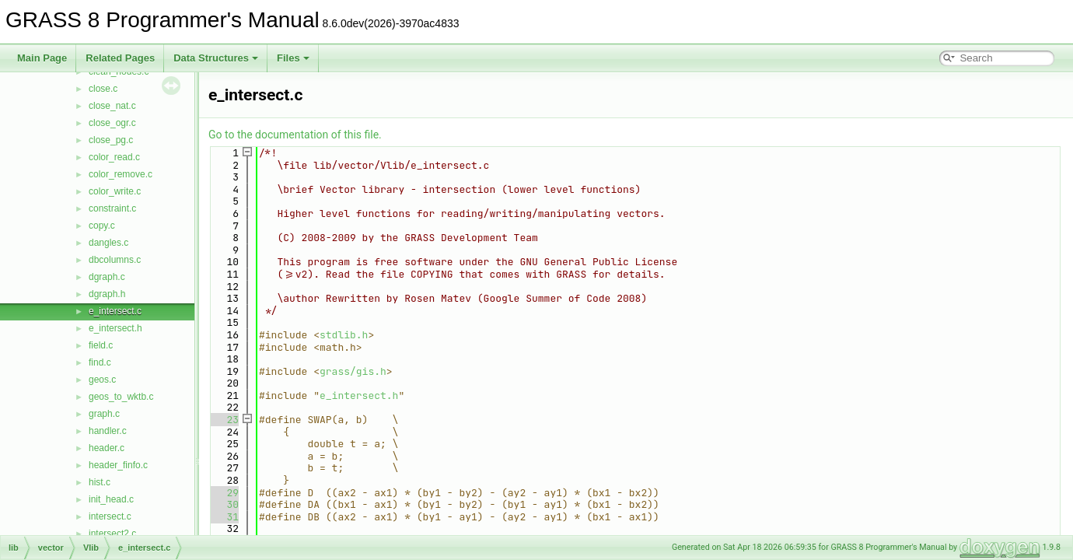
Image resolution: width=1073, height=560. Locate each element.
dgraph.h (107, 294)
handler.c (108, 430)
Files (293, 58)
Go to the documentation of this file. (295, 134)
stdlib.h (344, 334)
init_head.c (111, 499)
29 (223, 492)
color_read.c (114, 157)
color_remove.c (120, 174)
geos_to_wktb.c (121, 396)
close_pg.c (111, 140)
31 (223, 516)
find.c (100, 362)
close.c (103, 88)
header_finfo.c (118, 465)
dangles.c (108, 242)
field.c (101, 345)
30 (223, 504)
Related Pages (120, 58)
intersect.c (110, 516)
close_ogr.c (112, 122)
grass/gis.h (353, 371)
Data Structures (215, 58)
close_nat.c (112, 105)
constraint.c (112, 208)
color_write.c (115, 191)
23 (223, 419)
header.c (106, 448)
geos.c (102, 379)
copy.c (102, 225)
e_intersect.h (115, 328)
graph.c (104, 413)
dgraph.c (107, 276)
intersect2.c (112, 533)
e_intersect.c (115, 311)
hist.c (99, 482)
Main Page (42, 58)
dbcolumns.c (115, 259)
